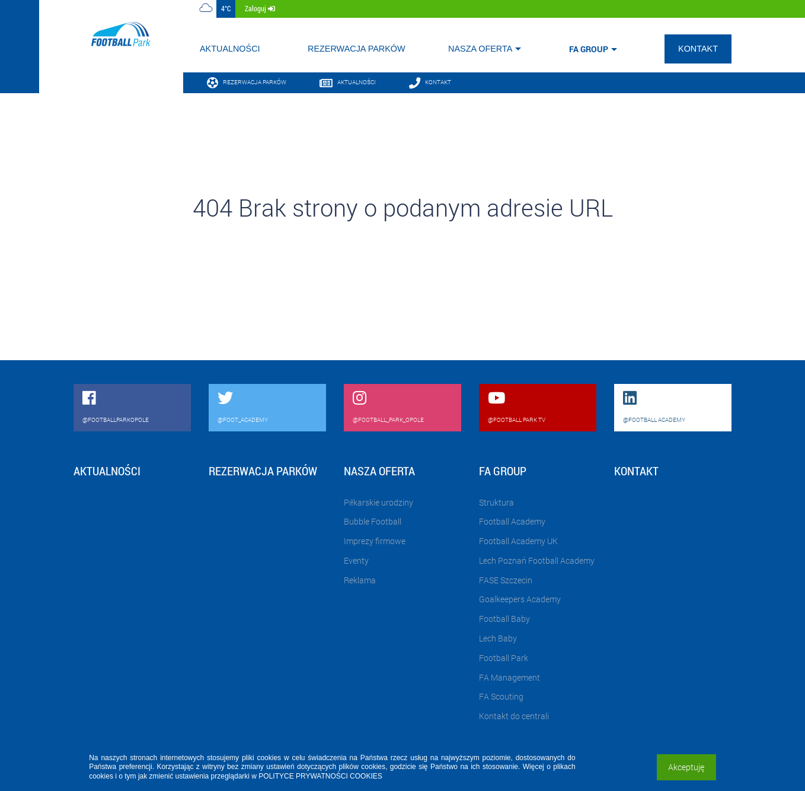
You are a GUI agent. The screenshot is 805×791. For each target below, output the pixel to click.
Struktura (496, 502)
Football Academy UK (518, 541)
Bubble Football (372, 521)
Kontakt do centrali (514, 716)
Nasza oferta (480, 48)
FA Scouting (501, 696)
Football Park (503, 657)
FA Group (588, 49)
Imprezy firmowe (374, 541)
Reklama (360, 580)
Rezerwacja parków (356, 48)
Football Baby (504, 618)
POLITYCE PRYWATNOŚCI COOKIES (320, 776)
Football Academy (512, 521)
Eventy (356, 560)
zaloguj (260, 8)
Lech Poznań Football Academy (537, 560)
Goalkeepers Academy (520, 599)
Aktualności (230, 48)
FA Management (509, 677)
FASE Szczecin (505, 580)
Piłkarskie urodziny (378, 502)
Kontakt (698, 48)
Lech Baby (498, 638)
